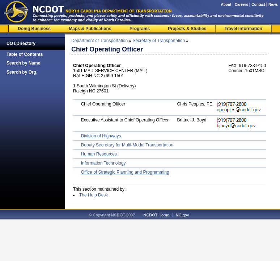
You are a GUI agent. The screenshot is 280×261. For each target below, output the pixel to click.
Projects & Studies (187, 28)
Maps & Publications (90, 28)
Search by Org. (22, 72)
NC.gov (182, 215)
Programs (140, 28)
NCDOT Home (156, 215)
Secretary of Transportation (158, 40)
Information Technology (103, 163)
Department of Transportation (99, 40)
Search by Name (23, 63)
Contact (258, 5)
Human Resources (99, 154)
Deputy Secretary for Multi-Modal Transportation (127, 145)
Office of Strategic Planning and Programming (125, 172)
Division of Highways (101, 135)
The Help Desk (93, 195)
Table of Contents (25, 54)
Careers (241, 5)
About (226, 5)
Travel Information (243, 28)
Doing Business (34, 28)
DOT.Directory (21, 43)
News (273, 5)
